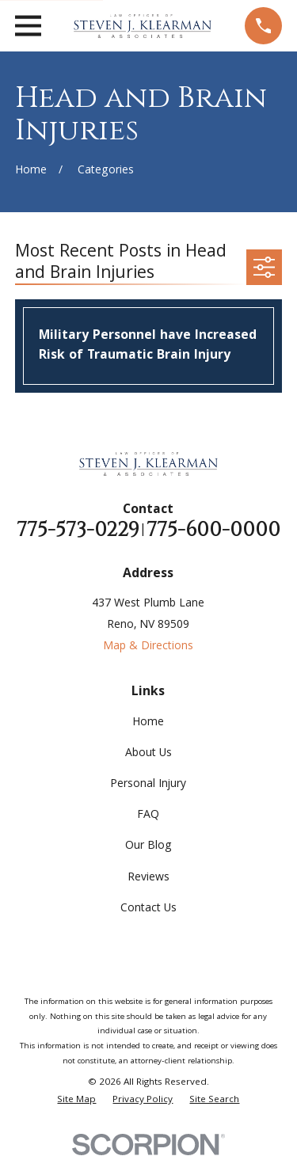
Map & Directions (148, 646)
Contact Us (148, 908)
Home (148, 722)
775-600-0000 (213, 530)
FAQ (148, 815)
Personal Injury (148, 784)
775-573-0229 (78, 530)
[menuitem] (76, 1101)
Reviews (148, 878)
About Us (148, 753)
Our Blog (148, 846)
